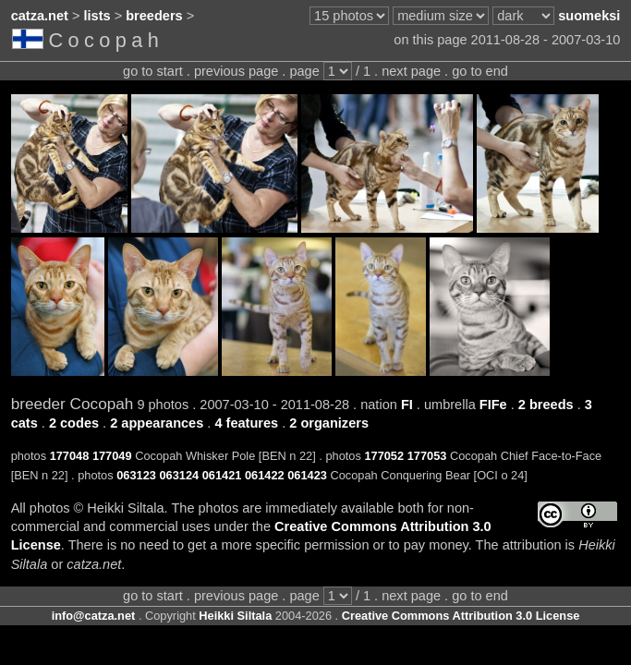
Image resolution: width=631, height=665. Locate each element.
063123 (136, 475)
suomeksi (589, 15)
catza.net (39, 15)
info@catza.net (94, 616)
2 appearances (156, 423)
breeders (154, 15)
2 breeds (546, 404)
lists (97, 15)
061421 (222, 475)
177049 (112, 456)
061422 (265, 475)
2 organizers (329, 423)
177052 (384, 456)
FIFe (493, 404)
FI (407, 404)
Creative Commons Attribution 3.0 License (461, 616)
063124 (179, 475)
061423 (307, 475)
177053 (427, 456)
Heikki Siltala (235, 616)
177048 (70, 456)
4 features (246, 423)
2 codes (74, 423)
